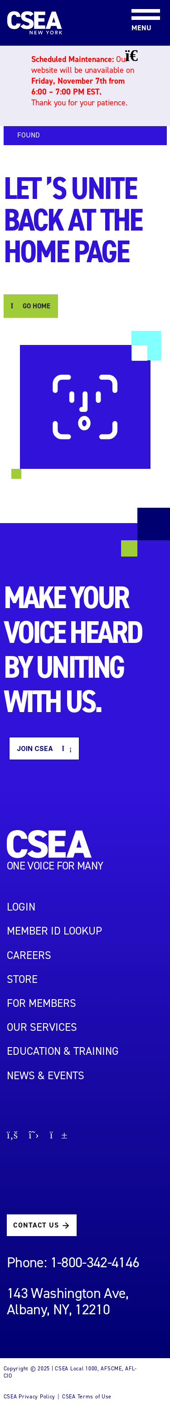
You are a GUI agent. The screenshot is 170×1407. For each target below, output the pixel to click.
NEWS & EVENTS (45, 1075)
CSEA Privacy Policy (30, 1396)
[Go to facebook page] (12, 1136)
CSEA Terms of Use (87, 1396)
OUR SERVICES (42, 1027)
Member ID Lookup (54, 931)
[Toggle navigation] (138, 0)
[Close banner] (138, 55)
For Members (41, 1003)
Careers (29, 955)
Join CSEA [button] (44, 748)
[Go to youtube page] (59, 1136)
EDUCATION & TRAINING (63, 1051)
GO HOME (31, 306)
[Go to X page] (34, 1136)
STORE (22, 979)
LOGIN (21, 907)
